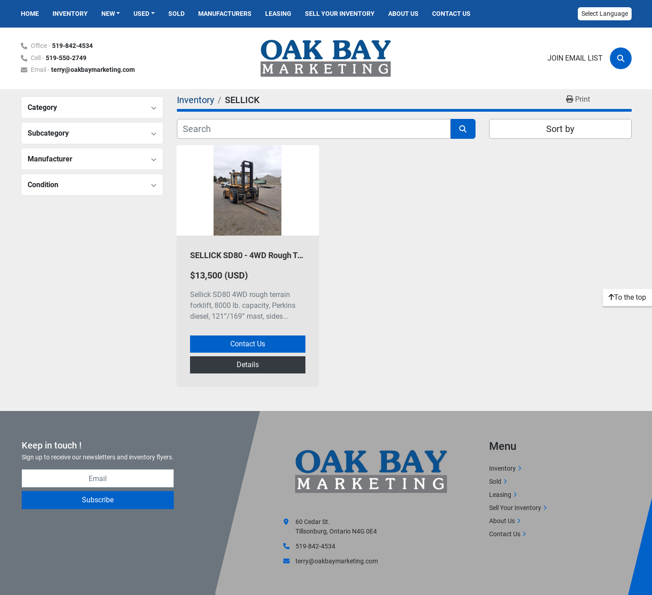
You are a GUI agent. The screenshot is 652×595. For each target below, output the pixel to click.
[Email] (98, 478)
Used (141, 13)
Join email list (575, 58)
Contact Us (451, 13)
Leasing (278, 13)
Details (248, 364)
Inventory (70, 13)
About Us (403, 13)
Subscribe (98, 500)
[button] (110, 14)
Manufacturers (225, 13)
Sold (176, 13)
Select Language (604, 13)
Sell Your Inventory (340, 13)
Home (30, 13)
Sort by (560, 128)
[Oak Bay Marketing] (371, 472)
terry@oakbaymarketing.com (93, 70)
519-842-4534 (72, 46)
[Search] (621, 58)
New (108, 13)
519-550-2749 (66, 58)
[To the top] (627, 297)
